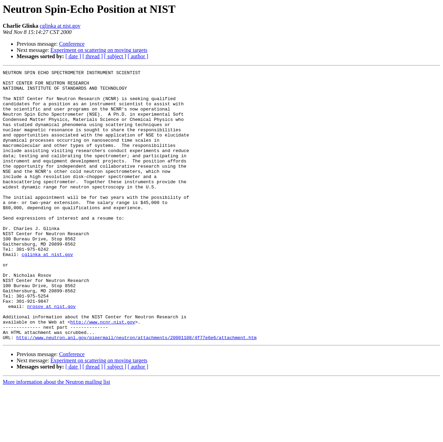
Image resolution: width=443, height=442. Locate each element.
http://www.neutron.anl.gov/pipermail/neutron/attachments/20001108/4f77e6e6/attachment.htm (136, 391)
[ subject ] (115, 56)
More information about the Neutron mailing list (56, 436)
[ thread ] (92, 56)
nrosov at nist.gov (51, 354)
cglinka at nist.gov (60, 26)
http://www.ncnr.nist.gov (102, 373)
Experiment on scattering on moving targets (99, 50)
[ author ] (138, 56)
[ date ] (73, 56)
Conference (72, 44)
